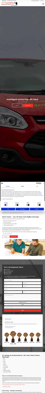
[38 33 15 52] (28, 105)
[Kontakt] (17, 105)
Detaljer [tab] (22, 186)
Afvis (8, 209)
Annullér (22, 304)
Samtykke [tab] (8, 186)
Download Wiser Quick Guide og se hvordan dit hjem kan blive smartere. (13, 384)
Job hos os (42, 0)
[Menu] (42, 4)
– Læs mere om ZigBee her (7, 233)
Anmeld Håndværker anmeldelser (11, 0)
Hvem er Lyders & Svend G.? (35, 0)
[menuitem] (42, 4)
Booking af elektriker (8, 272)
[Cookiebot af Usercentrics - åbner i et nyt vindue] (36, 183)
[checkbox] (4, 269)
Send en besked (7, 269)
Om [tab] (37, 186)
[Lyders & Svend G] (9, 4)
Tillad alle (37, 209)
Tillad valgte (22, 209)
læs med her (22, 212)
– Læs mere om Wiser (6, 386)
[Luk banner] (43, 183)
